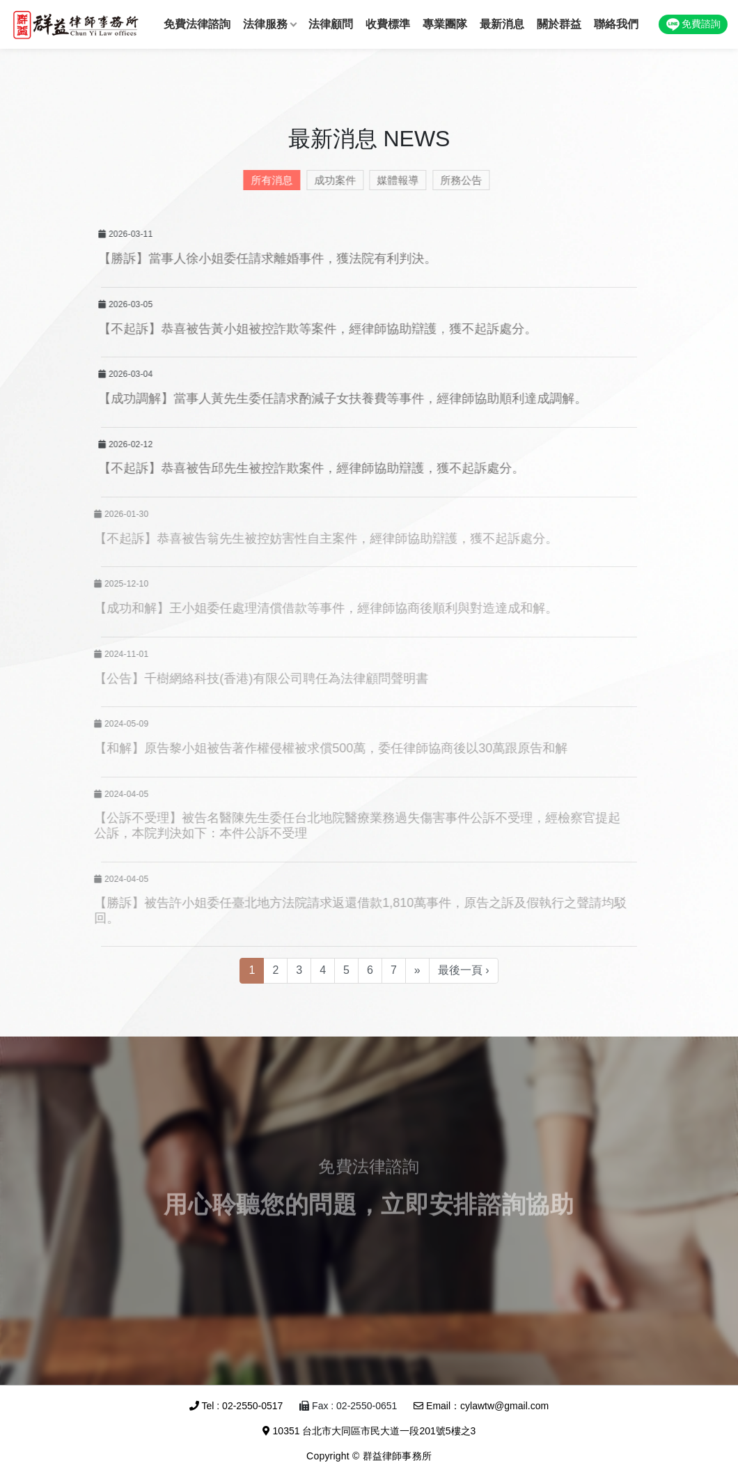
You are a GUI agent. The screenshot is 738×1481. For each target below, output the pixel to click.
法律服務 (265, 24)
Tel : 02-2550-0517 (236, 1405)
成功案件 (332, 180)
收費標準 (388, 24)
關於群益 (559, 24)
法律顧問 (330, 24)
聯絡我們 (616, 24)
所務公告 (458, 180)
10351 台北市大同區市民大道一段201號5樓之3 (369, 1430)
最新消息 (502, 24)
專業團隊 (445, 24)
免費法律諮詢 (197, 24)
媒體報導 (395, 180)
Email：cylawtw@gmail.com (481, 1405)
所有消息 (269, 180)
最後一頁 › (463, 970)
